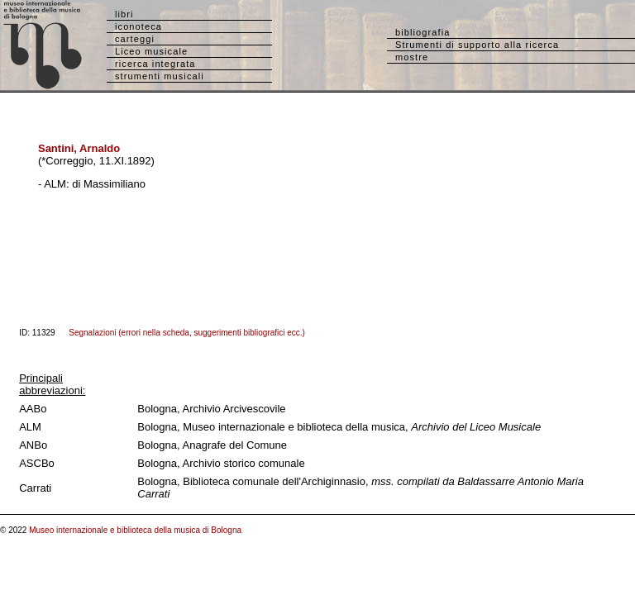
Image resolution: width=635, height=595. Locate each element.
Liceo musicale (151, 51)
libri (124, 14)
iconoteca (138, 26)
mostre (411, 57)
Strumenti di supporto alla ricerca (477, 45)
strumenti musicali (159, 76)
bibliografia (422, 32)
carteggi (135, 39)
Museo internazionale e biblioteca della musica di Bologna (135, 530)
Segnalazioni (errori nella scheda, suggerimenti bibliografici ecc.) (187, 332)
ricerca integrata (155, 64)
